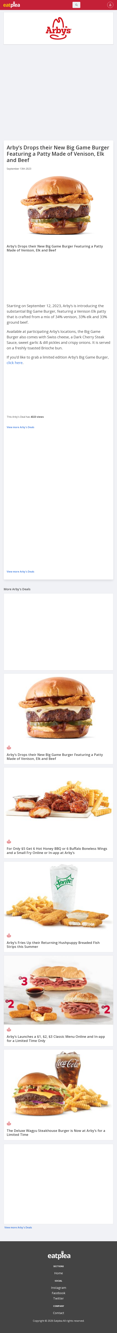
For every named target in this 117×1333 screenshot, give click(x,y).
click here (15, 362)
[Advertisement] (58, 68)
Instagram (58, 1288)
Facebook (58, 1293)
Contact (58, 1313)
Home (58, 1273)
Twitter (58, 1298)
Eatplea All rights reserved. (69, 1320)
